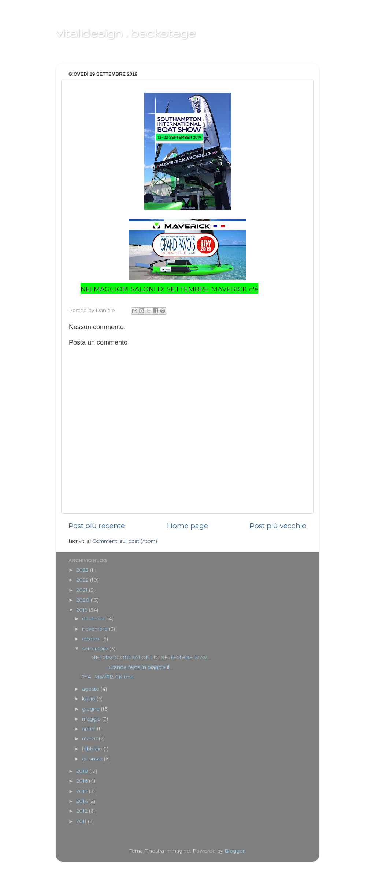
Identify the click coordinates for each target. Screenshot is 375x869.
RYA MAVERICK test (107, 677)
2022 (83, 580)
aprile (89, 728)
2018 (82, 771)
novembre (95, 629)
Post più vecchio (278, 526)
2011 (82, 821)
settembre (95, 648)
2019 (82, 610)
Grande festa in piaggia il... (126, 667)
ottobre (92, 639)
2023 (83, 570)
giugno (91, 709)
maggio (92, 719)
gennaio (93, 758)
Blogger (234, 851)
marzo (90, 738)
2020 (83, 600)
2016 (82, 781)
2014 (82, 801)
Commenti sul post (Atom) (124, 541)
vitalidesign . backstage (125, 32)
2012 (82, 811)
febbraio (93, 749)
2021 (82, 590)
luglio (89, 698)
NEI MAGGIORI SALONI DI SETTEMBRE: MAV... (145, 657)
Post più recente (96, 526)
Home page (187, 526)
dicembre (94, 618)
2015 (82, 791)
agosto (91, 689)
